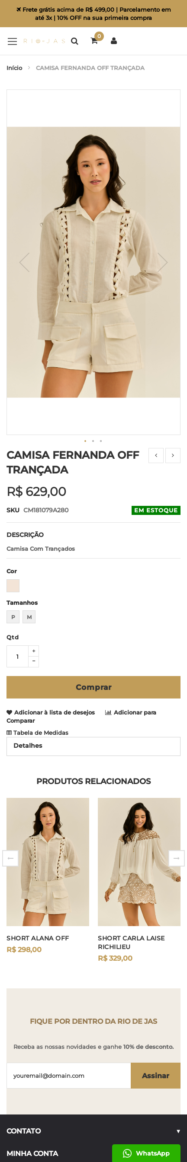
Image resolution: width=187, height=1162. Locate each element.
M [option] (29, 542)
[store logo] (35, 41)
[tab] (93, 671)
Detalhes (27, 671)
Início (14, 67)
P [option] (13, 542)
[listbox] (93, 512)
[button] (86, 366)
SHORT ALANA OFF (37, 863)
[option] (12, 511)
